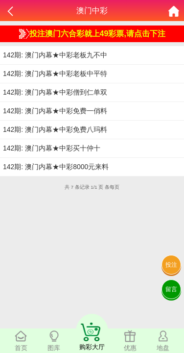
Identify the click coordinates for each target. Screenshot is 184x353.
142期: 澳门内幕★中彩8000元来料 (56, 167)
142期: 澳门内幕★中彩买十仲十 (51, 148)
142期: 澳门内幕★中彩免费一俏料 (55, 111)
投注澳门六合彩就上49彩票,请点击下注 (92, 34)
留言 (171, 289)
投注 (171, 264)
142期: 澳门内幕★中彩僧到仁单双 (55, 92)
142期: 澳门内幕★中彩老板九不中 (55, 55)
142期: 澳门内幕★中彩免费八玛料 (55, 129)
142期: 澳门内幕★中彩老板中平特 (55, 73)
